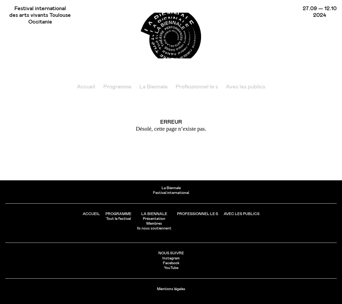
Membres (154, 223)
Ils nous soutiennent (154, 228)
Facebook (171, 263)
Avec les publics (245, 86)
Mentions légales (171, 289)
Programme (117, 86)
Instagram (171, 258)
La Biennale (153, 86)
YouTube (171, 268)
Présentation (154, 219)
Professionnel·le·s (197, 86)
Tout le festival (118, 219)
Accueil (86, 86)
